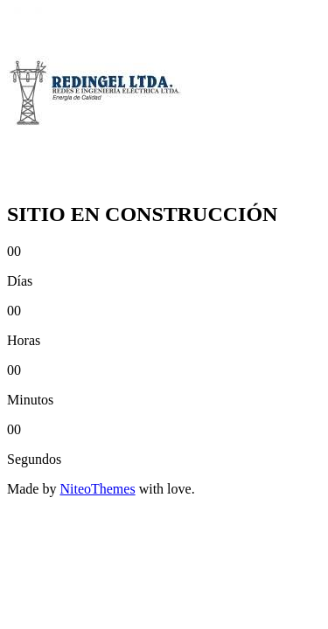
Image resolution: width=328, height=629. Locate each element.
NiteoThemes (97, 488)
